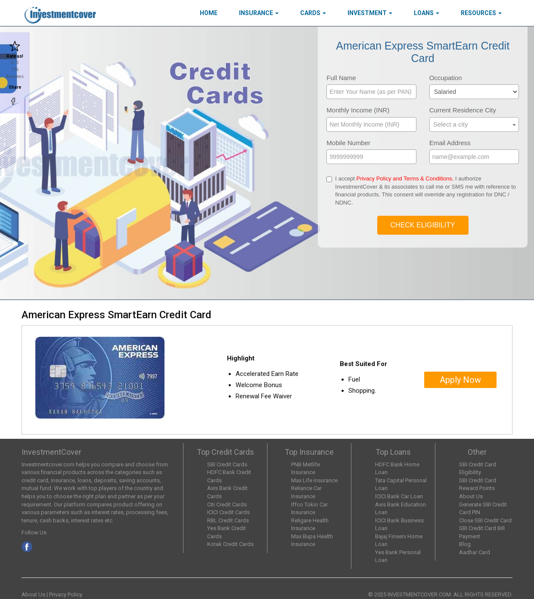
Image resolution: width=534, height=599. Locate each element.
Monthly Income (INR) (357, 110)
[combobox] (474, 124)
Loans (426, 12)
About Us (471, 496)
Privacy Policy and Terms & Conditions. (404, 178)
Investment (370, 12)
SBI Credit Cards (227, 464)
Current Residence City (462, 110)
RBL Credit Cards (228, 520)
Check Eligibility (423, 225)
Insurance (259, 12)
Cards (313, 12)
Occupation (445, 77)
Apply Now (460, 380)
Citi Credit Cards (227, 504)
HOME (208, 12)
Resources (481, 12)
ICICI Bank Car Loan (399, 496)
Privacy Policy (65, 594)
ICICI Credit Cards (228, 512)
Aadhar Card (474, 552)
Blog (465, 544)
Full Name (341, 77)
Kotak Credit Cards (230, 544)
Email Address (450, 142)
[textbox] (474, 124)
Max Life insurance (314, 480)
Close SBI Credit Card (485, 520)
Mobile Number (348, 142)
